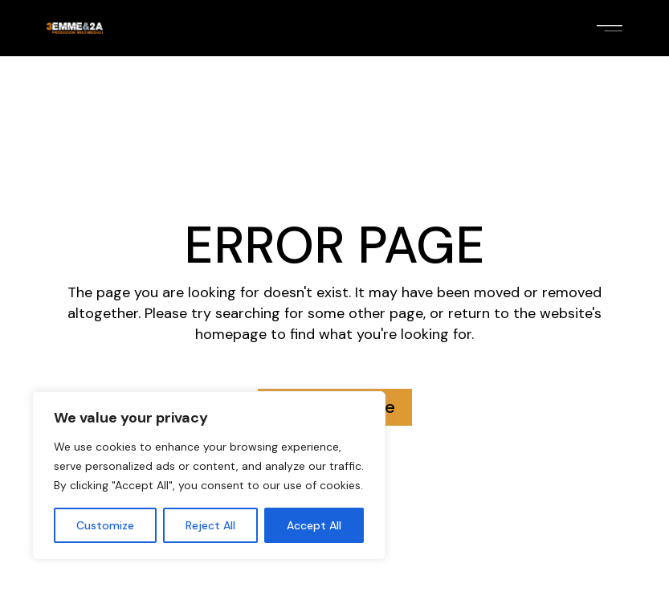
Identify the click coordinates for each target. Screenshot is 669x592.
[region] (208, 475)
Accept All (314, 525)
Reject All (210, 525)
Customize (105, 525)
